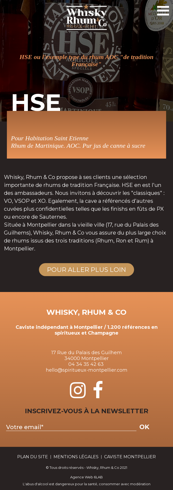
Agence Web (81, 477)
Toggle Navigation (162, 8)
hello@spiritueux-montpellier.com (86, 370)
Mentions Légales (76, 457)
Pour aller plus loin (86, 269)
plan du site (32, 457)
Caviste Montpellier (130, 457)
